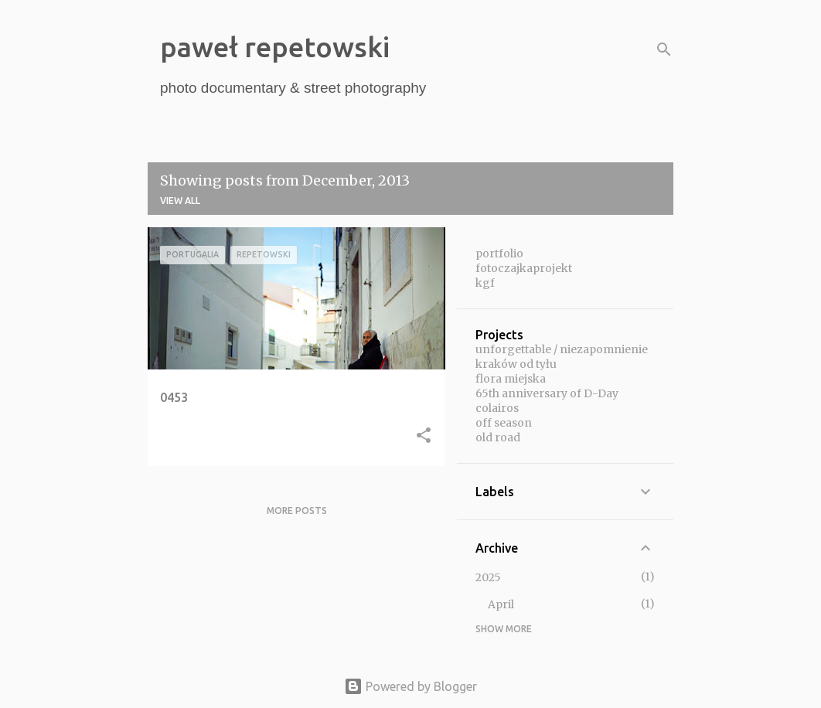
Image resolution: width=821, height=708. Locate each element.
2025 (488, 577)
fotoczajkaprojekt (523, 268)
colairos (497, 408)
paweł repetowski (275, 47)
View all (180, 201)
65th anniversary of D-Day (546, 393)
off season (503, 423)
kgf (485, 283)
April (501, 604)
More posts (297, 510)
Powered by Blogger (410, 686)
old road (497, 437)
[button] (423, 437)
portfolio (499, 253)
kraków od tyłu (516, 364)
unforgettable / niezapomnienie (561, 349)
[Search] (664, 49)
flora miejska (510, 379)
